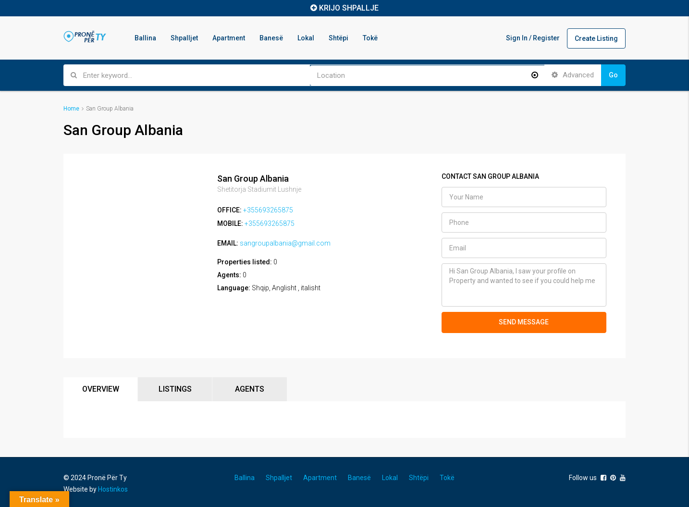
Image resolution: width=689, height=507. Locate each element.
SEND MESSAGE (524, 322)
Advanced (573, 75)
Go (613, 75)
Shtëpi (338, 38)
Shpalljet (184, 38)
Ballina (145, 38)
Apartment (228, 38)
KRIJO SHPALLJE (349, 7)
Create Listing (596, 38)
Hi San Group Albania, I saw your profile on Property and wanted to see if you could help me (524, 285)
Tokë (370, 38)
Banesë (271, 38)
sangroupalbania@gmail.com (285, 242)
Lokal (305, 38)
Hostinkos (113, 489)
